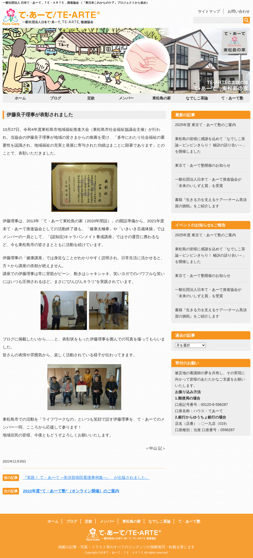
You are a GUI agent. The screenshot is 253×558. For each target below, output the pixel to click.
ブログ (55, 98)
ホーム (20, 98)
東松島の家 (161, 98)
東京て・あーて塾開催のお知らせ (202, 165)
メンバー (126, 98)
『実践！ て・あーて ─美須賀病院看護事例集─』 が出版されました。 (86, 477)
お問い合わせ (239, 11)
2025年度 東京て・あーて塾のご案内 (207, 125)
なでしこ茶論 (197, 98)
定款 (91, 98)
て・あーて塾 (232, 98)
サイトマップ (209, 11)
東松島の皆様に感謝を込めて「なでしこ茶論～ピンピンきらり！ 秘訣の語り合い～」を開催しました (210, 145)
